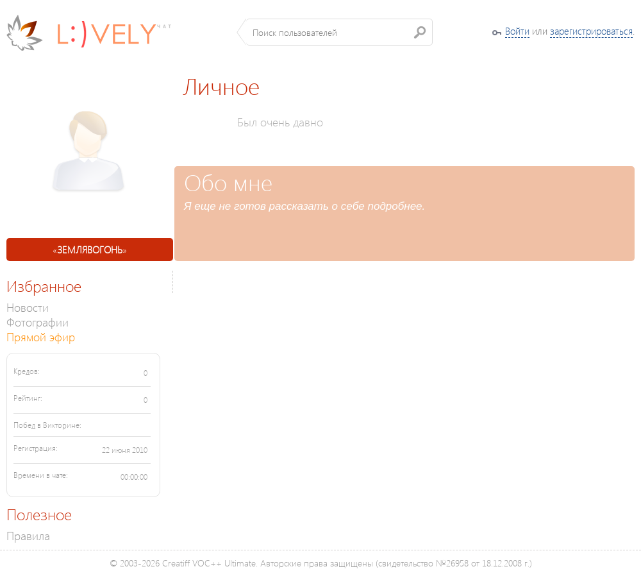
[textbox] (339, 32)
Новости (27, 307)
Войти (517, 30)
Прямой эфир (40, 336)
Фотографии (37, 322)
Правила (28, 535)
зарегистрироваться (591, 30)
